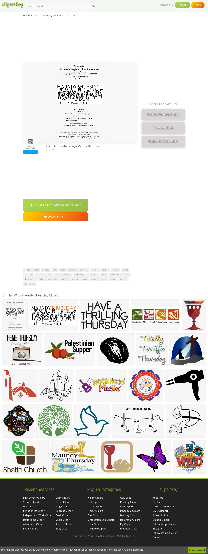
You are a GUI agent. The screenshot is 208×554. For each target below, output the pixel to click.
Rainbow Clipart (97, 528)
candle (64, 279)
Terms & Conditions (164, 506)
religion (105, 269)
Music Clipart (62, 519)
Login (198, 5)
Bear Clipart (94, 524)
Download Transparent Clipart (55, 205)
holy (54, 269)
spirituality (79, 274)
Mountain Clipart (129, 528)
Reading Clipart (129, 502)
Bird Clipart (126, 506)
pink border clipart (34, 497)
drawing (74, 279)
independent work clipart (38, 515)
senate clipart (31, 502)
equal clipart (30, 528)
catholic (48, 274)
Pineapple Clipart (130, 510)
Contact (157, 502)
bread (103, 274)
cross (36, 269)
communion (115, 274)
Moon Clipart (95, 497)
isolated (94, 279)
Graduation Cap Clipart (101, 519)
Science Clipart (63, 524)
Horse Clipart (95, 510)
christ (125, 269)
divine (84, 279)
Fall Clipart (94, 502)
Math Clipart (62, 497)
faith (127, 274)
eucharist (29, 274)
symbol (94, 269)
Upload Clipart (161, 519)
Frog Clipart (62, 506)
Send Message (30, 152)
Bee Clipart (94, 515)
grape (112, 279)
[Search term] (61, 6)
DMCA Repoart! (55, 216)
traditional (52, 279)
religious (67, 274)
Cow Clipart (126, 497)
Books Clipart (63, 502)
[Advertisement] (79, 40)
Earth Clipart (62, 515)
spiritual (72, 269)
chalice (41, 279)
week (62, 269)
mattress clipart (32, 506)
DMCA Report (160, 510)
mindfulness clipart (34, 510)
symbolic (123, 279)
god (57, 274)
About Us (158, 497)
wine (104, 279)
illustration (29, 279)
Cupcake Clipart (64, 510)
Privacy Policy (160, 515)
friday (27, 269)
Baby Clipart (62, 528)
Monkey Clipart (129, 515)
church (115, 269)
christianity (93, 274)
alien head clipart (33, 524)
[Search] (94, 6)
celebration (30, 284)
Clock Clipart (95, 506)
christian (84, 269)
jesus (39, 274)
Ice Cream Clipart (130, 519)
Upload (183, 5)
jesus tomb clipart (33, 519)
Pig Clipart (126, 524)
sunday (45, 269)
